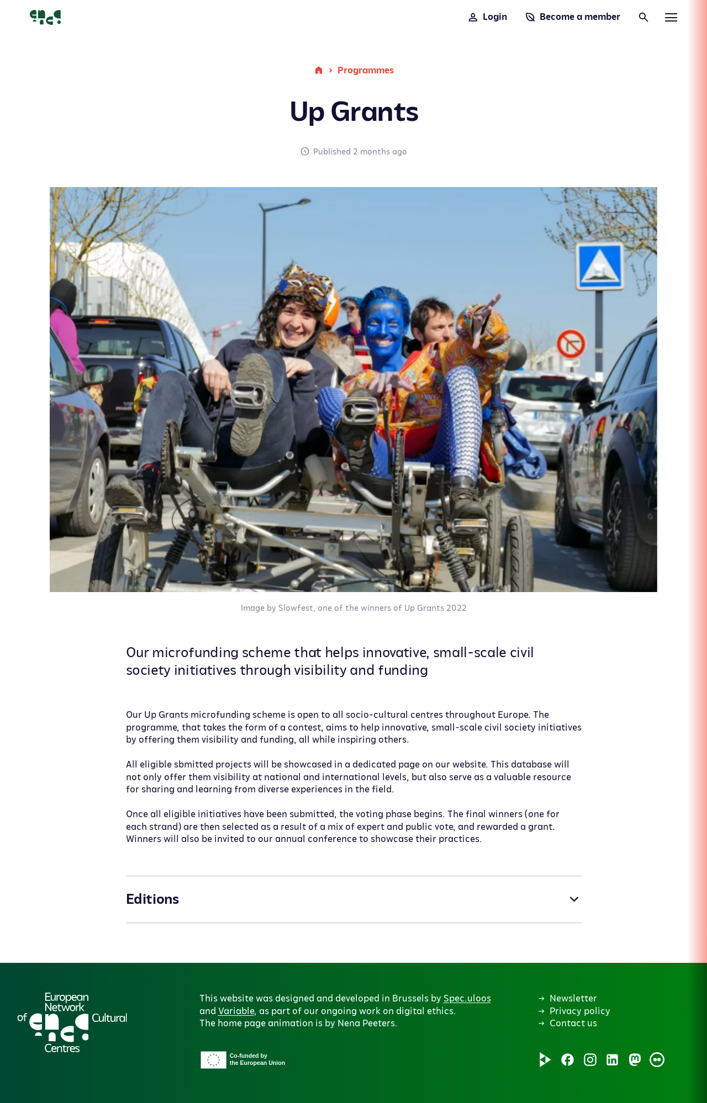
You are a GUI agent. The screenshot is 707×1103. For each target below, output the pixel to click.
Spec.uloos (467, 999)
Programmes (365, 71)
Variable (236, 1011)
